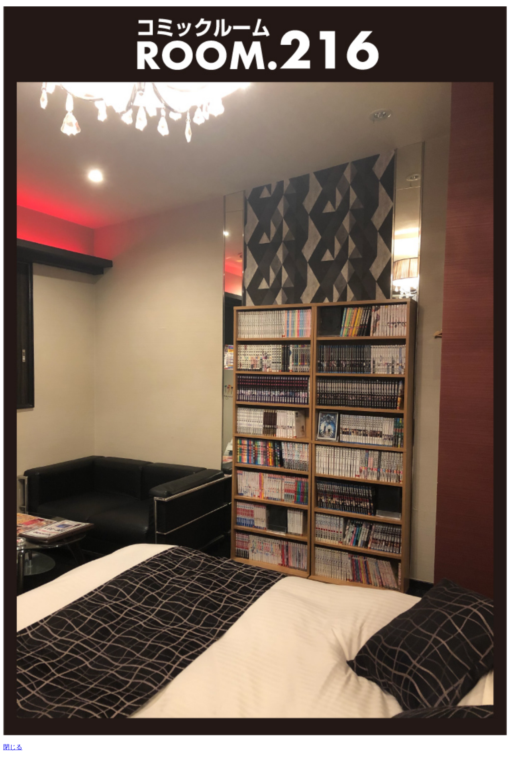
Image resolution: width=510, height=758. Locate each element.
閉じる (12, 747)
